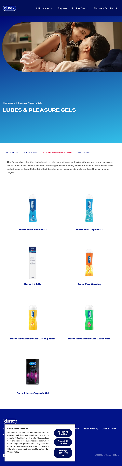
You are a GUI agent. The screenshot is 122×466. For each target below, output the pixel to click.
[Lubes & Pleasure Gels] (57, 152)
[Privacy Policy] (90, 428)
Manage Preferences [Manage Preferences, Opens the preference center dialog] (63, 452)
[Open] (116, 8)
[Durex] (9, 8)
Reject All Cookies (63, 442)
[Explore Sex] (78, 8)
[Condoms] (30, 152)
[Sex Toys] (84, 152)
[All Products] (42, 8)
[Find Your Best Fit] (103, 8)
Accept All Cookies (63, 432)
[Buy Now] (63, 8)
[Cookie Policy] (109, 428)
